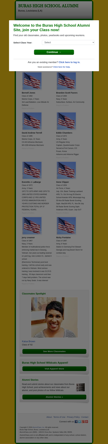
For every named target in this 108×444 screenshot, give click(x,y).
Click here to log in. (69, 62)
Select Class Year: (22, 42)
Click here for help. (61, 67)
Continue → (54, 52)
